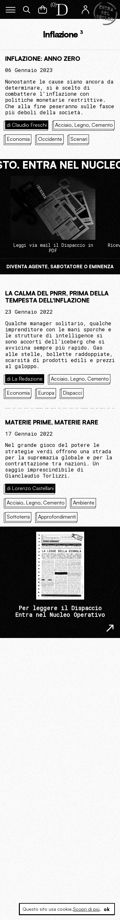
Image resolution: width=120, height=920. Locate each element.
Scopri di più (86, 909)
